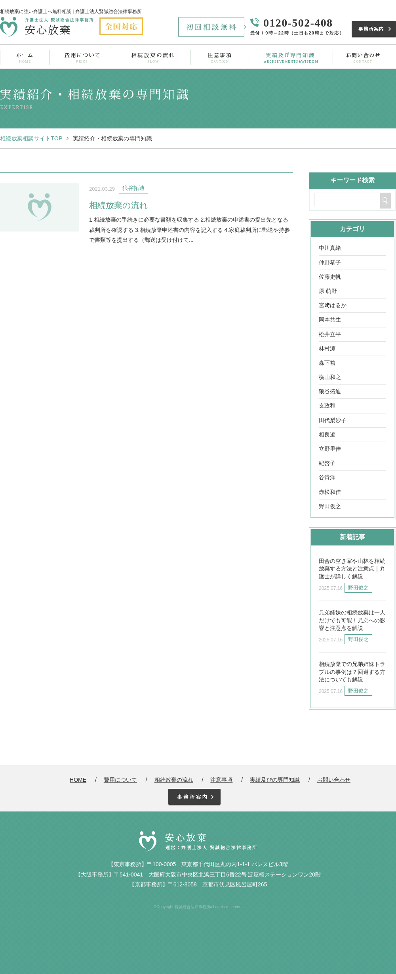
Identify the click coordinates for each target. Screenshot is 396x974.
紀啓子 (327, 463)
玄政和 (327, 405)
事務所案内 (374, 29)
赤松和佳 (330, 492)
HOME (78, 780)
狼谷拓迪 (330, 391)
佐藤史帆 (330, 277)
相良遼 (327, 434)
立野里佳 (330, 449)
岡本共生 (330, 319)
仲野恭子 (330, 262)
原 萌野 (328, 291)
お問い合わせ (362, 57)
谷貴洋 (327, 477)
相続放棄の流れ (151, 57)
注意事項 (218, 57)
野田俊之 (330, 506)
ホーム (25, 57)
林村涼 (327, 348)
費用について (82, 57)
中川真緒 (330, 248)
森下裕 (327, 363)
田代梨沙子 (332, 420)
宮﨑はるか (332, 305)
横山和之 (330, 377)
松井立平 (330, 334)
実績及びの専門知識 (289, 57)
